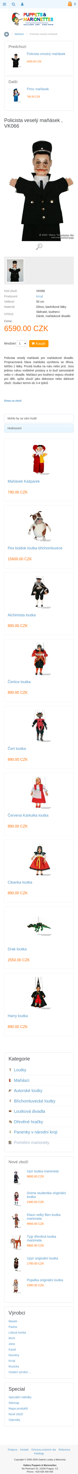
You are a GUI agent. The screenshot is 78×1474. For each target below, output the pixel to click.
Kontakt (24, 1449)
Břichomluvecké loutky (32, 1101)
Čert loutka (17, 749)
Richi (12, 1338)
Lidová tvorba (17, 1332)
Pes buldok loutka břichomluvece (35, 548)
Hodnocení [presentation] (14, 428)
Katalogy (39, 1453)
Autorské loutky (25, 1090)
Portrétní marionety (29, 1142)
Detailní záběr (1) (39, 247)
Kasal (12, 1349)
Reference (64, 1449)
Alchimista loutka (22, 615)
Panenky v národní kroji (33, 1132)
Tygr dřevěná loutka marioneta (41, 1238)
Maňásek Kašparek (24, 481)
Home (6, 34)
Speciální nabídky (20, 1397)
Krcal (39, 296)
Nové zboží (16, 1414)
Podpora (12, 1449)
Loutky (17, 1070)
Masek (13, 1321)
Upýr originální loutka (42, 1258)
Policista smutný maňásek (46, 54)
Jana (12, 1343)
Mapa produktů (18, 1408)
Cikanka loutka (20, 882)
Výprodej (14, 1419)
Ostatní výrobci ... (20, 1372)
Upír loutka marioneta (43, 1171)
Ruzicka (14, 1366)
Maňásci (19, 34)
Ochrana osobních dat (43, 1449)
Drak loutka (17, 949)
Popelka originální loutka (45, 1280)
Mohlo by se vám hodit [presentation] (22, 418)
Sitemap (14, 1403)
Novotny (14, 1355)
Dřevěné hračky (26, 1121)
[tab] (39, 418)
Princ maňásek (38, 89)
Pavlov (13, 1327)
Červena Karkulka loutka (28, 815)
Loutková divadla (27, 1111)
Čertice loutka (19, 682)
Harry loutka (18, 1016)
